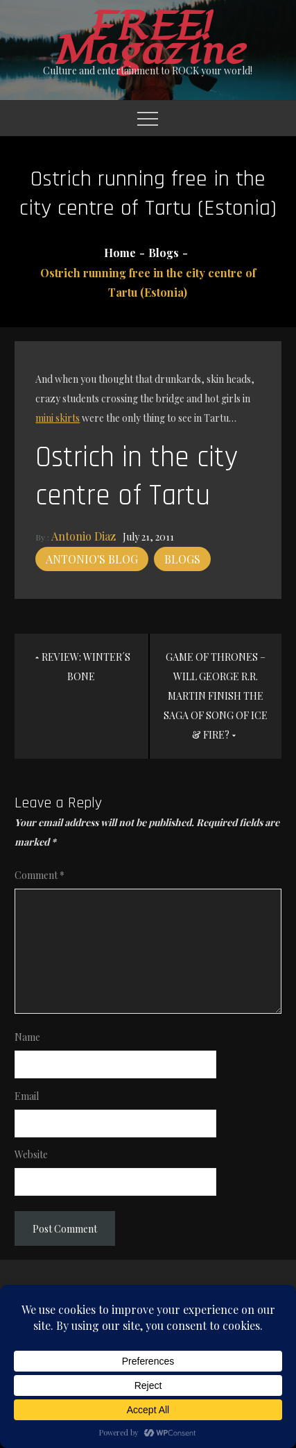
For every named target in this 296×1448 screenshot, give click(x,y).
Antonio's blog (92, 559)
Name (27, 1037)
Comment (39, 875)
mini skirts (57, 418)
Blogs (182, 559)
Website (31, 1154)
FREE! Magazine (147, 39)
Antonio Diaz (83, 536)
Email (27, 1096)
